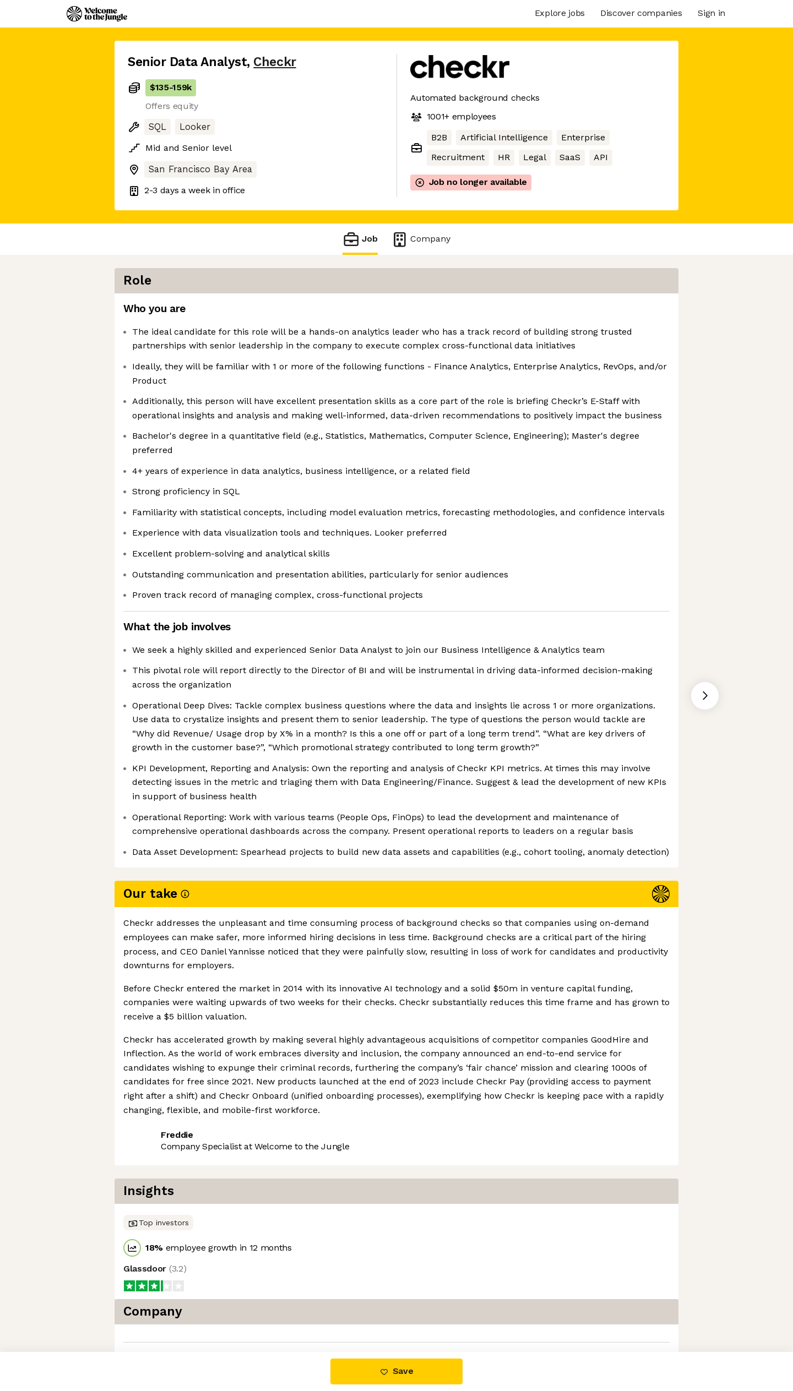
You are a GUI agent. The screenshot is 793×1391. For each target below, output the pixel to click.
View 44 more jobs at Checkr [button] (267, 1261)
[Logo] (97, 13)
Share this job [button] (158, 1261)
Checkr (274, 61)
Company (420, 239)
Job (360, 239)
